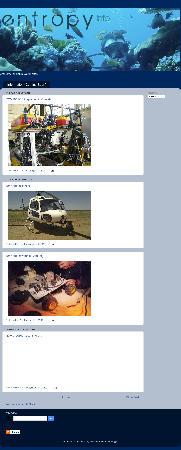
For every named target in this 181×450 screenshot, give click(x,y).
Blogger (114, 442)
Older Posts (133, 397)
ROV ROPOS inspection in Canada (29, 99)
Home (66, 397)
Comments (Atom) (26, 404)
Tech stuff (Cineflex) (19, 185)
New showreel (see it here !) (24, 335)
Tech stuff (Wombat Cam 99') (24, 256)
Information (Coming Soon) (26, 84)
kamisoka (94, 442)
